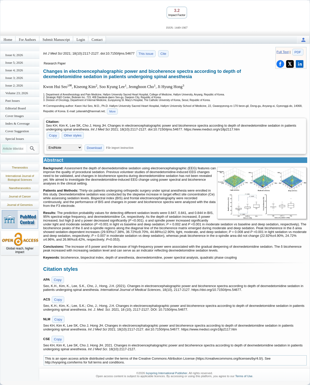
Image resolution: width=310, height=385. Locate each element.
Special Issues (14, 139)
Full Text (282, 52)
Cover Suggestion (17, 131)
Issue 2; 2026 (14, 85)
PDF (298, 52)
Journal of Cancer (20, 196)
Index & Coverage (17, 123)
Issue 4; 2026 (14, 70)
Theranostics (20, 167)
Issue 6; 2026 (14, 55)
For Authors (27, 40)
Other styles (72, 135)
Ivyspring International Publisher (166, 373)
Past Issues (12, 101)
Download (94, 148)
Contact (97, 40)
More (112, 111)
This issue (146, 54)
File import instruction (120, 147)
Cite (163, 54)
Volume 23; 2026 (16, 93)
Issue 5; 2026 (14, 62)
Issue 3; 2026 (14, 78)
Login (80, 40)
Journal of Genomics (20, 204)
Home (8, 40)
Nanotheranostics (20, 188)
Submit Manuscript (56, 40)
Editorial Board (15, 108)
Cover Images (14, 116)
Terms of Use (243, 376)
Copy (53, 135)
